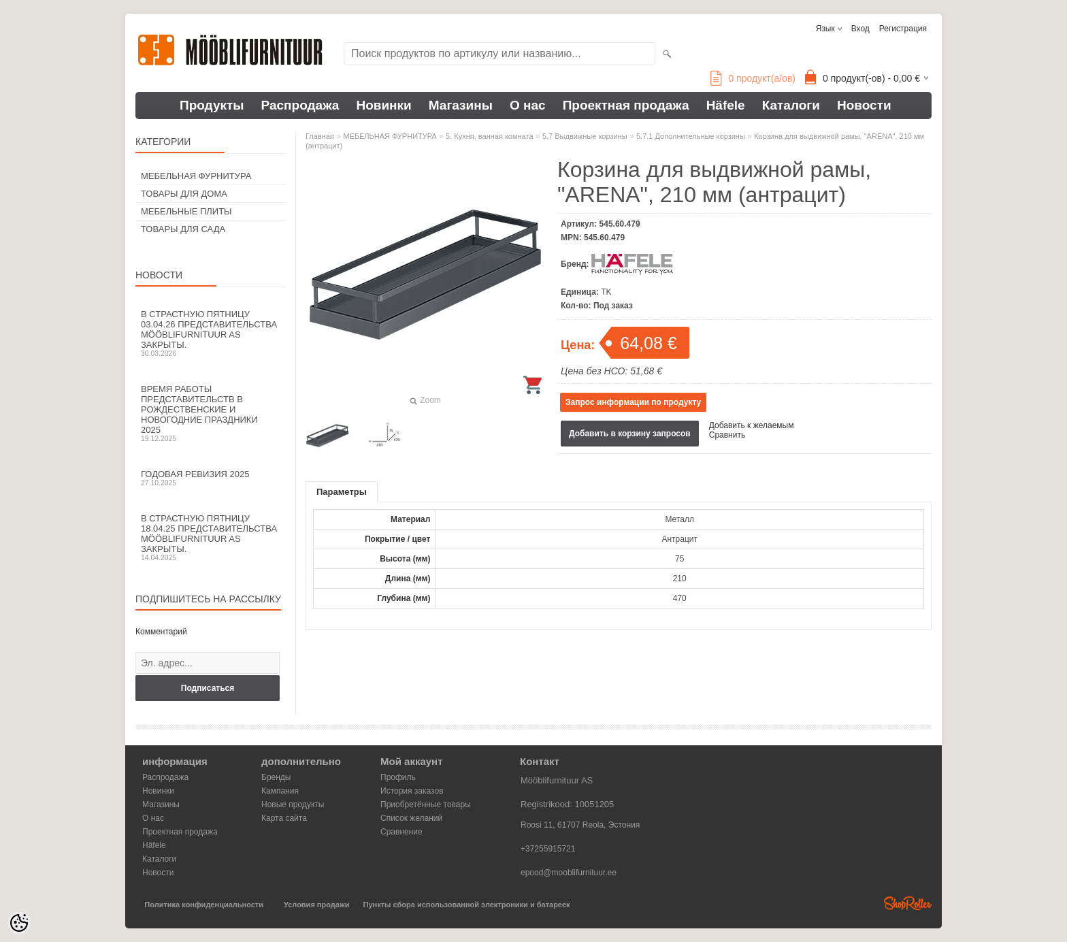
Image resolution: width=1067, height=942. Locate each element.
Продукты (212, 105)
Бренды (276, 777)
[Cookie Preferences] (19, 923)
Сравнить (727, 435)
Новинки (383, 105)
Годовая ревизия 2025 (210, 478)
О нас (528, 105)
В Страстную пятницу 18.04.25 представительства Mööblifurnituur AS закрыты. (210, 537)
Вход (860, 28)
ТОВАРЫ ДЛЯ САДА (183, 229)
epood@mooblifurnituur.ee (569, 872)
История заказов (412, 791)
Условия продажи (316, 904)
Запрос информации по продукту (633, 402)
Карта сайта (284, 818)
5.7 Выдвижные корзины (584, 136)
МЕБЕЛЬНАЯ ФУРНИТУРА (196, 176)
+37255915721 (548, 849)
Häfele (725, 105)
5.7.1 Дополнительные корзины (690, 136)
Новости (864, 105)
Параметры (341, 492)
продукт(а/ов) (752, 78)
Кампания (280, 791)
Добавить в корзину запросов (630, 433)
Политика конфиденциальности (203, 904)
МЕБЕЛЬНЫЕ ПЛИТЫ (186, 211)
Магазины (461, 105)
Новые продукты (292, 804)
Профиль (398, 777)
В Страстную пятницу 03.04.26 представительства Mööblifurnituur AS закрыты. (210, 333)
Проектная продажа (626, 105)
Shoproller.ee (908, 903)
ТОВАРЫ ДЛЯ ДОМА (184, 194)
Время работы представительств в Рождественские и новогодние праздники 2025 (210, 413)
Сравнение (401, 832)
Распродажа (300, 105)
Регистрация (903, 28)
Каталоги (791, 105)
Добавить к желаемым (751, 425)
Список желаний (411, 818)
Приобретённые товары (425, 804)
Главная (320, 136)
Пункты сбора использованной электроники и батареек (466, 904)
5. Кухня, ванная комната (490, 136)
